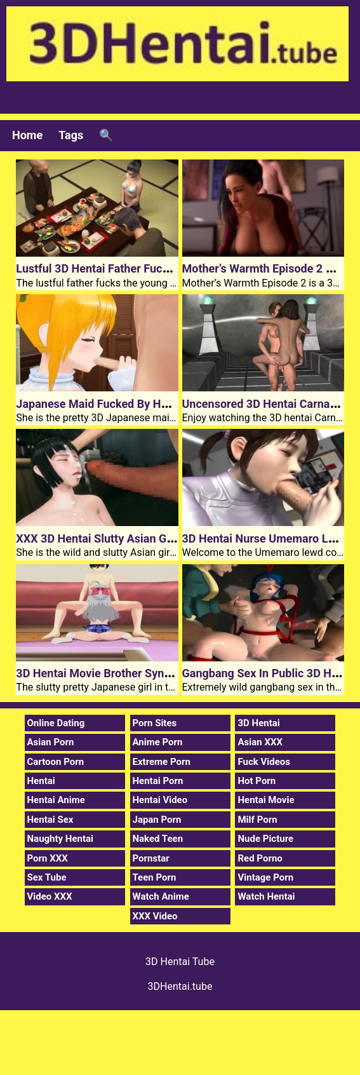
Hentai (41, 781)
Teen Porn (155, 877)
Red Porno (259, 858)
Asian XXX (259, 742)
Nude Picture (265, 838)
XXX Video (155, 916)
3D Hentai (258, 723)
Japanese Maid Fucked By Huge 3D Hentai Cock (139, 403)
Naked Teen (158, 838)
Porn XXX (47, 858)
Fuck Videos (263, 761)
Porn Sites (155, 723)
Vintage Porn (265, 877)
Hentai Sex (50, 819)
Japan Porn (157, 819)
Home (27, 135)
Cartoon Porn (55, 761)
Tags (70, 135)
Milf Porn (257, 819)
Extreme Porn (161, 761)
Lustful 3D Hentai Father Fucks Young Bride (127, 268)
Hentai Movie (265, 800)
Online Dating (56, 723)
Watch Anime (161, 896)
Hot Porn (256, 781)
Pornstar (151, 858)
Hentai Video (160, 800)
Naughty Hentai (60, 838)
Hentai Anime (56, 800)
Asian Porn (50, 742)
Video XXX (49, 896)
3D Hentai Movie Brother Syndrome (106, 673)
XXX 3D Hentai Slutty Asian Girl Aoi (106, 538)
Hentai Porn (158, 781)
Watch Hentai (266, 896)
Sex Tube (47, 877)
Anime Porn (158, 742)
